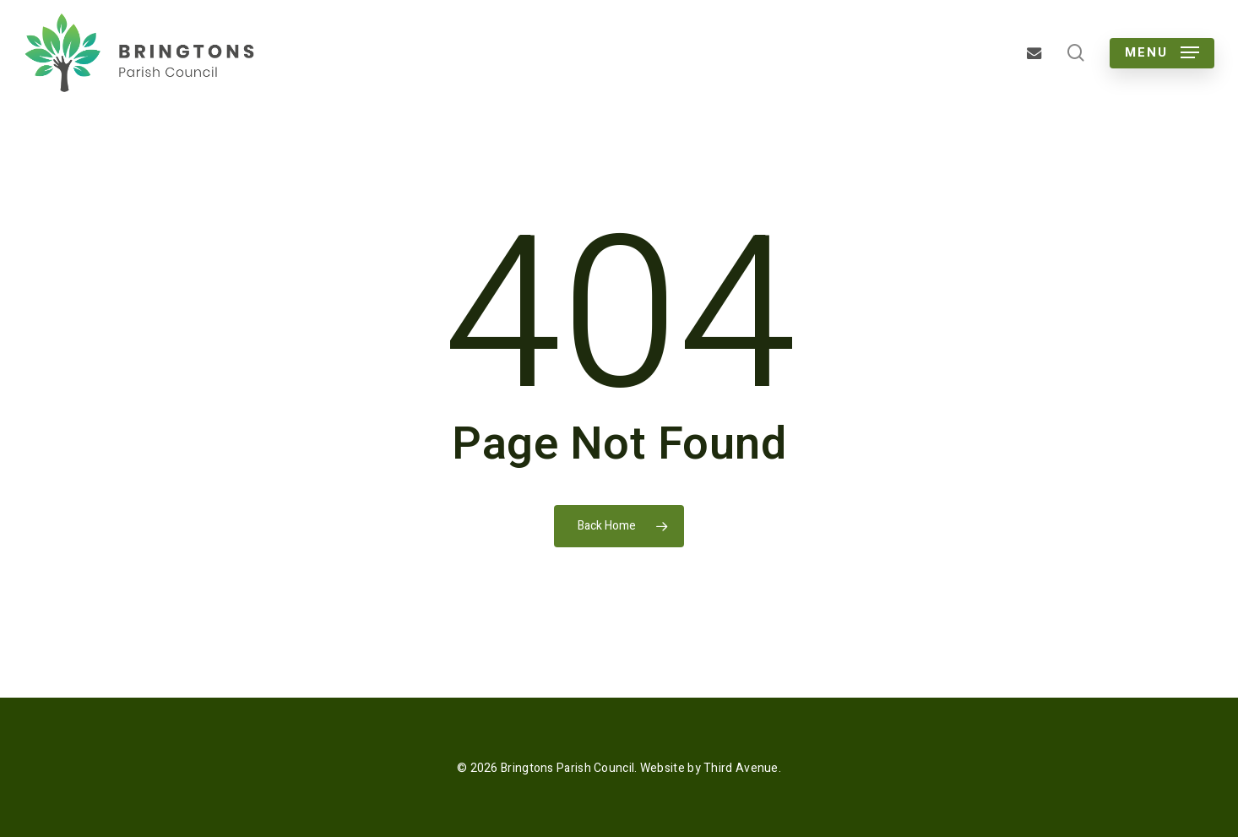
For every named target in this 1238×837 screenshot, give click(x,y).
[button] (1162, 53)
